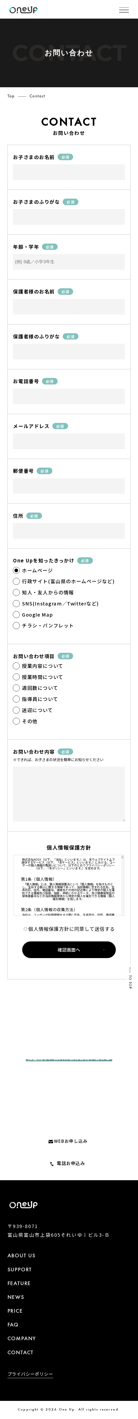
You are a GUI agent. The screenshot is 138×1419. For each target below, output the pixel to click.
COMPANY (21, 1339)
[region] (69, 885)
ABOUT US (21, 1256)
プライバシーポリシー (30, 1374)
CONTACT (20, 1353)
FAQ (13, 1325)
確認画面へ (69, 949)
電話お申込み (71, 1163)
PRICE (15, 1311)
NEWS (15, 1297)
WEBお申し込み (71, 1141)
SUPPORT (19, 1270)
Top (11, 96)
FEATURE (19, 1284)
